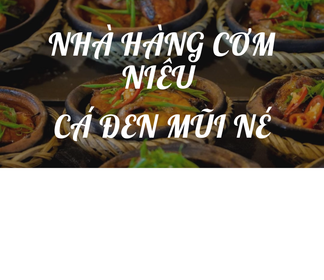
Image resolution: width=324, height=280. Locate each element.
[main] (162, 84)
